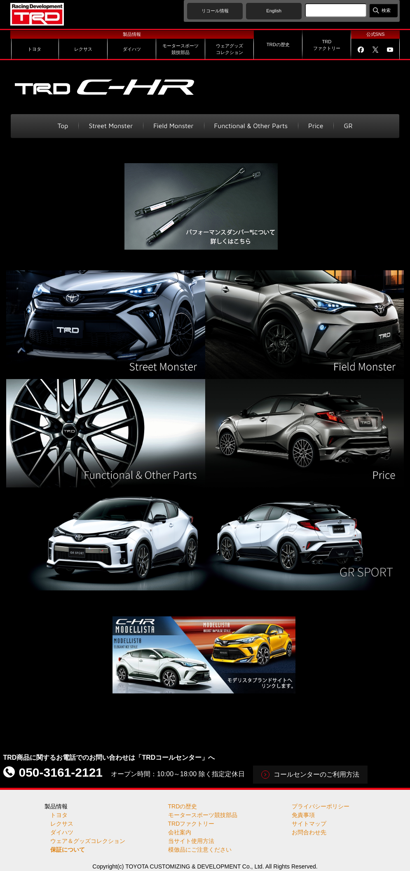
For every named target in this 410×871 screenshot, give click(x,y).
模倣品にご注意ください (200, 849)
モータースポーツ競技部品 (202, 815)
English (273, 10)
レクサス (61, 823)
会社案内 (179, 832)
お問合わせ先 (309, 832)
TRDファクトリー (191, 823)
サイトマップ (309, 823)
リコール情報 (215, 10)
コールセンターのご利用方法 (316, 774)
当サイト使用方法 (191, 841)
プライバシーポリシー (320, 806)
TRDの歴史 (182, 806)
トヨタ (59, 815)
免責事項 (303, 815)
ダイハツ (61, 832)
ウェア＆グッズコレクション (87, 841)
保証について (67, 849)
